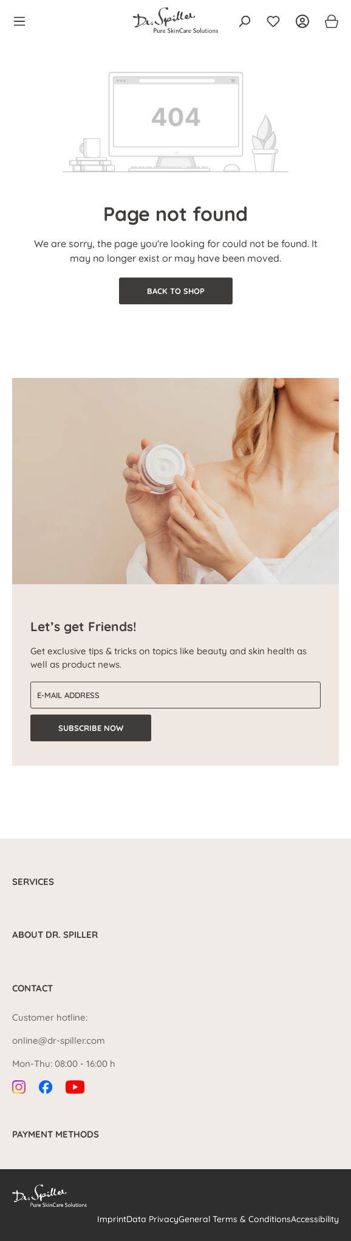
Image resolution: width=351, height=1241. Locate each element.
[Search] (244, 21)
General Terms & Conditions (235, 1219)
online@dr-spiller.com (58, 1040)
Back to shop (176, 291)
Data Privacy (152, 1219)
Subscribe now (90, 728)
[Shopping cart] (328, 21)
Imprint (111, 1219)
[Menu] (23, 21)
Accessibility (315, 1219)
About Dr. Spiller (55, 934)
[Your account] (302, 21)
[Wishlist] (273, 21)
